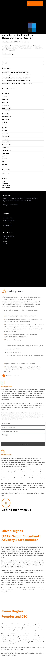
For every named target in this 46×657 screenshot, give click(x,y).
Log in (3, 182)
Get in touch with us (12, 375)
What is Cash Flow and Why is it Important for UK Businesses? (17, 78)
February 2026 (5, 102)
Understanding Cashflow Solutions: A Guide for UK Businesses (18, 75)
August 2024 (5, 153)
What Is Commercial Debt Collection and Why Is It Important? (17, 83)
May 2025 (4, 128)
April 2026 (4, 97)
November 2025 (6, 111)
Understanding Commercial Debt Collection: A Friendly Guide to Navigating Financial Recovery (19, 35)
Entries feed (5, 183)
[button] (35, 3)
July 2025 (4, 122)
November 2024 (6, 144)
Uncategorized (24, 42)
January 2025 (5, 139)
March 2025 (5, 133)
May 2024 (4, 161)
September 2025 (6, 116)
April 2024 (4, 164)
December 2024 (6, 142)
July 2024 (4, 156)
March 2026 (5, 99)
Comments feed (6, 185)
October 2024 (5, 147)
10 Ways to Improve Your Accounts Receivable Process (16, 80)
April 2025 (4, 130)
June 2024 (4, 159)
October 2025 (5, 113)
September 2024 (6, 150)
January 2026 (5, 105)
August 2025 (5, 119)
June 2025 (4, 125)
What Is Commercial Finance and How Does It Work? (15, 72)
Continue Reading (9, 54)
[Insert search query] (23, 63)
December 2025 (6, 108)
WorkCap (5, 42)
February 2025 (5, 136)
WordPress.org (6, 187)
